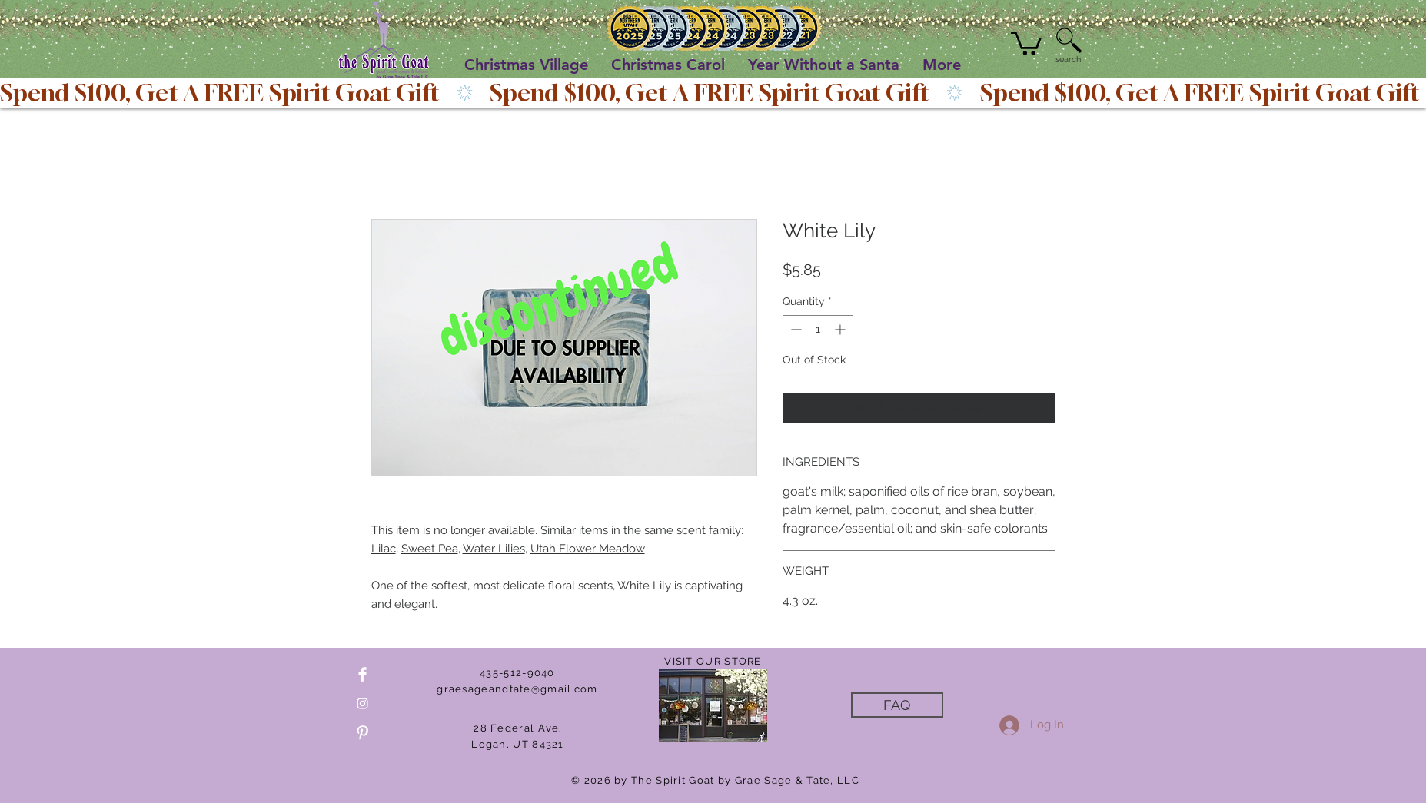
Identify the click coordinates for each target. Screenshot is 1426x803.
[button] (1026, 42)
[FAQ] (897, 705)
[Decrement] (794, 329)
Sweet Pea (429, 549)
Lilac (383, 549)
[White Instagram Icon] (362, 703)
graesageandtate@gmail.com (517, 689)
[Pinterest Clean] (362, 732)
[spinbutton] (818, 329)
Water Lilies (494, 549)
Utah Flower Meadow (587, 549)
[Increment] (841, 329)
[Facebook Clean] (362, 674)
